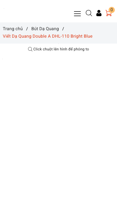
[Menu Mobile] (77, 12)
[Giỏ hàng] (108, 13)
